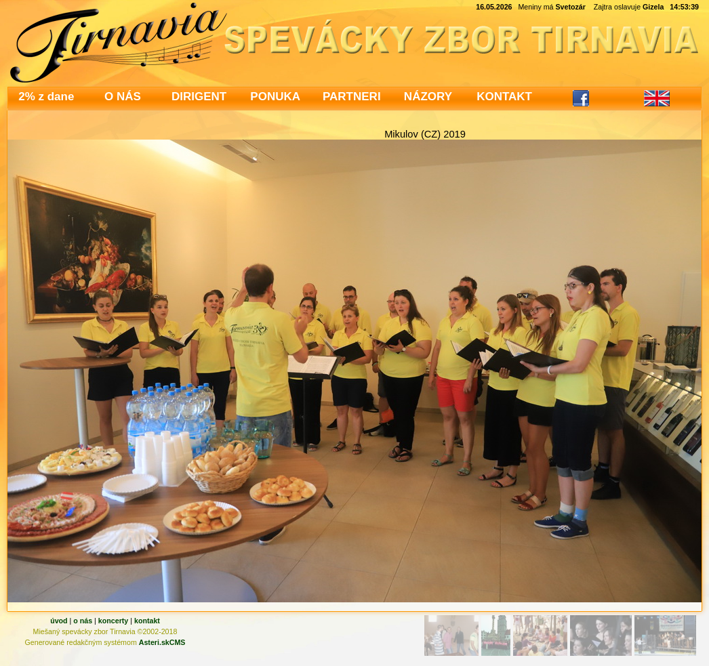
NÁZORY (428, 96)
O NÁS (122, 96)
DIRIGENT (198, 96)
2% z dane (46, 96)
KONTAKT (504, 96)
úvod (58, 621)
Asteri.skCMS (162, 642)
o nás (82, 621)
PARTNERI (352, 96)
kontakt (147, 621)
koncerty (113, 621)
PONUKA (275, 96)
